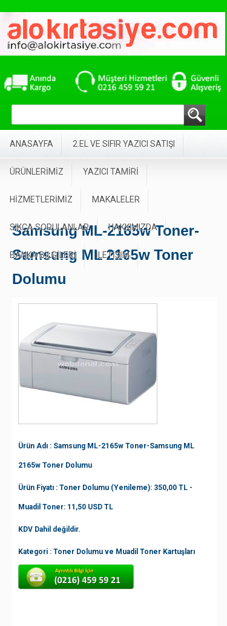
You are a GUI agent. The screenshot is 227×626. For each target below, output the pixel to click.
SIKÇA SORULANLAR (49, 227)
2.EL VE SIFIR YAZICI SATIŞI (124, 144)
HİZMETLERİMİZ (41, 199)
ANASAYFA (31, 144)
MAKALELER (116, 199)
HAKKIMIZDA (132, 227)
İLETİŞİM (113, 255)
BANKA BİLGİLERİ (43, 255)
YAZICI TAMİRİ (111, 171)
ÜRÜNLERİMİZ (37, 171)
